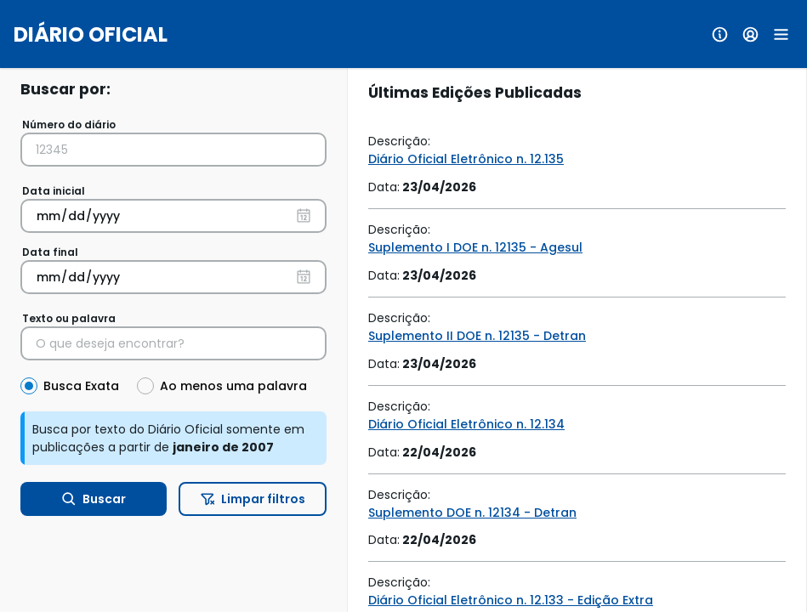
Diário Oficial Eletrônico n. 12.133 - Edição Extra (510, 600)
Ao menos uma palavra (233, 386)
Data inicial (53, 191)
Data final (50, 252)
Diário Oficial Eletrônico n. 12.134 (466, 424)
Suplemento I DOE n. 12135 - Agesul (475, 247)
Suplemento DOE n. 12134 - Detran (472, 512)
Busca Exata (81, 386)
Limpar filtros (253, 498)
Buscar (94, 498)
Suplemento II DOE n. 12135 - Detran (477, 335)
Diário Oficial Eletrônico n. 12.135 (466, 158)
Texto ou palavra (69, 318)
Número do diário (69, 124)
